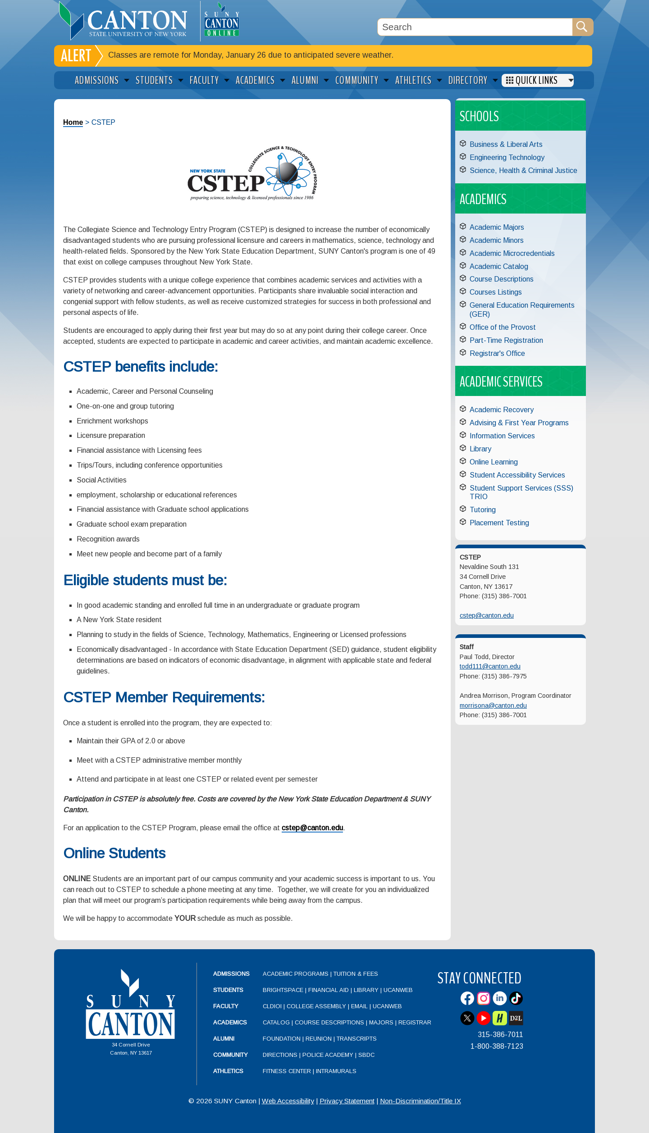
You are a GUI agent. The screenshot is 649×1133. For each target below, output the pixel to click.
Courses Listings (496, 292)
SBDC (366, 1054)
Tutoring (483, 510)
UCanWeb (398, 990)
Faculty (225, 1006)
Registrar (414, 1022)
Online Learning (494, 462)
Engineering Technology (507, 157)
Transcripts (357, 1038)
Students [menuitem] (154, 80)
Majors (381, 1022)
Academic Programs (296, 973)
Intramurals (336, 1071)
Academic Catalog (499, 266)
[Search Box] (475, 27)
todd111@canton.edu (490, 666)
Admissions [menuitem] (97, 80)
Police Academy (327, 1054)
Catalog (276, 1022)
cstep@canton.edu (312, 828)
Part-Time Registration (506, 340)
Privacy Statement (347, 1101)
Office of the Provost (503, 327)
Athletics (228, 1071)
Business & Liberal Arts (506, 144)
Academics (230, 1022)
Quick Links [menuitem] (537, 80)
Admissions (231, 973)
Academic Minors (497, 240)
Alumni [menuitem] (305, 80)
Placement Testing (499, 523)
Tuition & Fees (356, 973)
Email (359, 1006)
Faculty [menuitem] (204, 80)
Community (230, 1054)
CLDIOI (272, 1006)
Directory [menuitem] (468, 80)
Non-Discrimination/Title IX (420, 1101)
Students (228, 990)
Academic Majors (497, 227)
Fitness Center (287, 1071)
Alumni (223, 1038)
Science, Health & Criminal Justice (523, 170)
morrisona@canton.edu (493, 705)
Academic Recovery (502, 410)
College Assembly (316, 1006)
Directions (280, 1054)
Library (480, 449)
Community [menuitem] (357, 80)
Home (73, 122)
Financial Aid (328, 990)
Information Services (502, 436)
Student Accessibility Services (517, 475)
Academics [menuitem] (255, 80)
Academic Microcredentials (512, 253)
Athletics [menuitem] (413, 80)
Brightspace (283, 990)
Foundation (282, 1038)
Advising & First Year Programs (519, 423)
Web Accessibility (288, 1101)
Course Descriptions (502, 279)
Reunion (319, 1038)
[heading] (127, 20)
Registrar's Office (497, 353)
